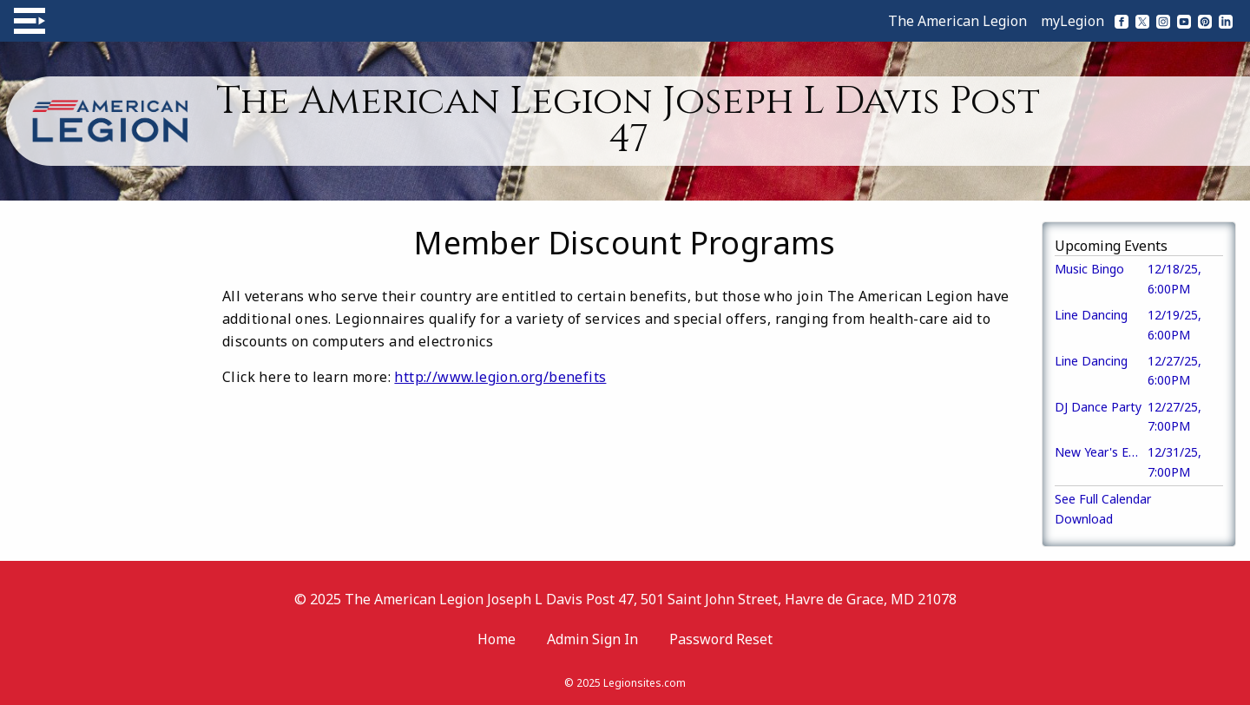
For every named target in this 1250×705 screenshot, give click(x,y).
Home (496, 639)
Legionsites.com (644, 682)
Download (1084, 519)
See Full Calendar (1103, 499)
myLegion (1072, 20)
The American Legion (957, 20)
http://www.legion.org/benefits (500, 376)
